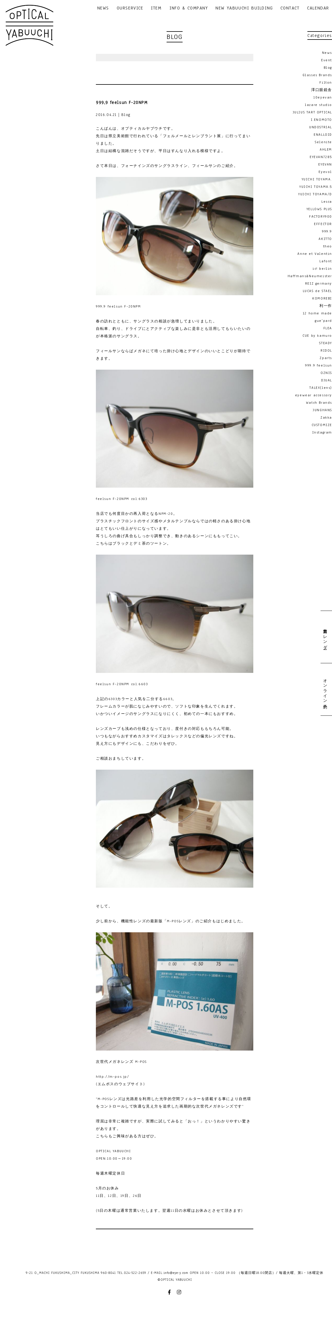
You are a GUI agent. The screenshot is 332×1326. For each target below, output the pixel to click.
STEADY (325, 343)
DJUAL (326, 380)
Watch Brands (319, 402)
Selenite (323, 142)
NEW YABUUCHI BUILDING (244, 8)
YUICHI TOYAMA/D (315, 194)
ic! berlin (322, 268)
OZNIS (326, 373)
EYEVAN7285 (321, 157)
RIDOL (326, 350)
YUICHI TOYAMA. (317, 179)
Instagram (322, 432)
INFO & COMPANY (188, 8)
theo (327, 246)
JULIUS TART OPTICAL (312, 112)
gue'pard (323, 320)
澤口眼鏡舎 (321, 90)
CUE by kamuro (317, 335)
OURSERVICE (130, 8)
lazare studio (318, 105)
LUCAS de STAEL (317, 291)
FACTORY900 (320, 216)
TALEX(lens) (320, 387)
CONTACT (289, 8)
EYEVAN (325, 164)
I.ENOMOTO (321, 119)
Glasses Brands (317, 75)
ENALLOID (323, 134)
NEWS (103, 8)
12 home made (317, 313)
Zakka (326, 417)
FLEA (327, 328)
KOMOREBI (322, 298)
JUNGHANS (322, 410)
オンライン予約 (324, 689)
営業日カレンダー (324, 637)
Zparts (326, 358)
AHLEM (326, 149)
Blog (328, 67)
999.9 (327, 231)
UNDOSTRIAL (320, 127)
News (327, 52)
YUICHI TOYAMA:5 (315, 186)
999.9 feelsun (318, 365)
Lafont (325, 261)
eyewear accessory (313, 395)
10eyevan (322, 97)
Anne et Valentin (314, 253)
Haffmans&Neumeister (310, 276)
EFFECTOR (323, 224)
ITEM (156, 8)
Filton (325, 82)
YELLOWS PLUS (319, 209)
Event (326, 60)
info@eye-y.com (175, 1272)
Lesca (326, 201)
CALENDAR (318, 8)
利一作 (325, 306)
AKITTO (325, 239)
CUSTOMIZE (322, 425)
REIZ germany (318, 283)
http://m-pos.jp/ (112, 1076)
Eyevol (325, 172)
